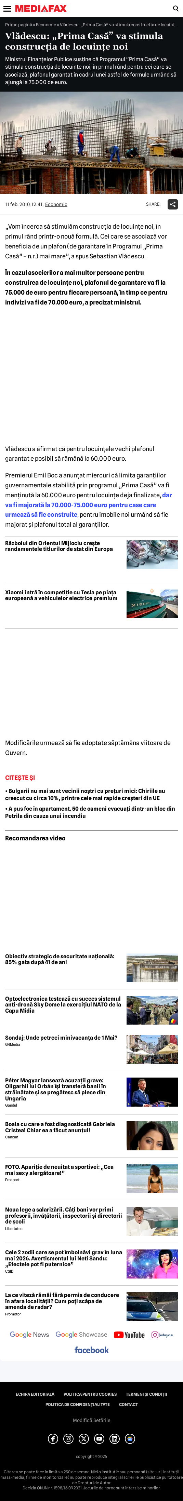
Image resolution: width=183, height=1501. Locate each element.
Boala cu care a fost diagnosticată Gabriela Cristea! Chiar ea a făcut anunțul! (60, 1127)
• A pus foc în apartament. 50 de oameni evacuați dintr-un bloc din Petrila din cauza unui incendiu (90, 812)
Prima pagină (18, 24)
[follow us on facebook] (91, 1350)
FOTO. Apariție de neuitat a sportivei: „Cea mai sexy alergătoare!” (59, 1170)
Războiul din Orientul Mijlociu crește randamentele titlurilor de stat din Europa (59, 546)
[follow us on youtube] (129, 1335)
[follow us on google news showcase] (81, 1335)
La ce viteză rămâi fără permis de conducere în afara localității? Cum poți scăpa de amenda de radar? (62, 1301)
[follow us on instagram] (162, 1335)
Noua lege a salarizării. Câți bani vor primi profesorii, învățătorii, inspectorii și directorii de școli (63, 1216)
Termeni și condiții (146, 1394)
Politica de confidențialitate (77, 1404)
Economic (46, 24)
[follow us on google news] (29, 1335)
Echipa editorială (35, 1394)
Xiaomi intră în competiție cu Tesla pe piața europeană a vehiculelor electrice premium (61, 595)
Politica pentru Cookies (90, 1394)
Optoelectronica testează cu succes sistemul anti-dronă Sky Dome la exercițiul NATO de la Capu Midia (63, 1005)
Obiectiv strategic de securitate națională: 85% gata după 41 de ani (59, 959)
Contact (128, 1404)
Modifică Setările (91, 1420)
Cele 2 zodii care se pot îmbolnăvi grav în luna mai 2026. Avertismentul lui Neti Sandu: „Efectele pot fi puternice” (63, 1258)
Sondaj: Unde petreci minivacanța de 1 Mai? (61, 1038)
